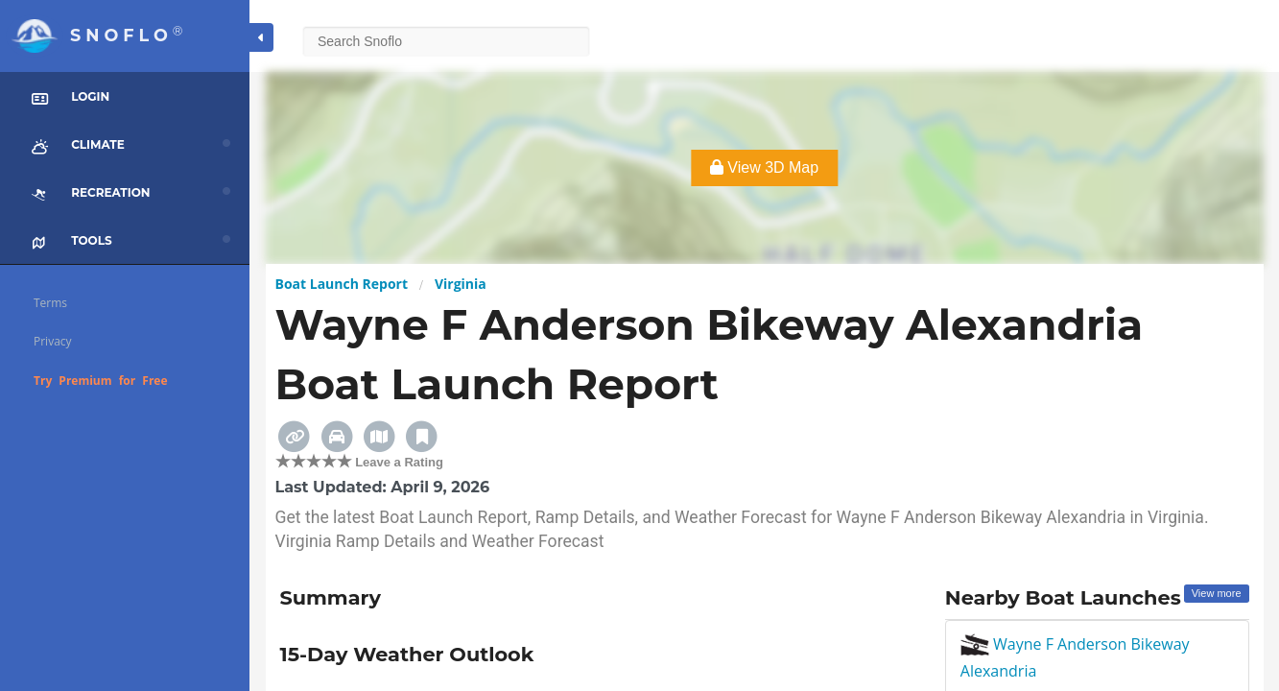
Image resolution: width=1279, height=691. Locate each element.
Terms (50, 303)
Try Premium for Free (101, 380)
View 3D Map (764, 167)
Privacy (53, 341)
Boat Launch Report (342, 283)
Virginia (460, 283)
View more (1217, 593)
